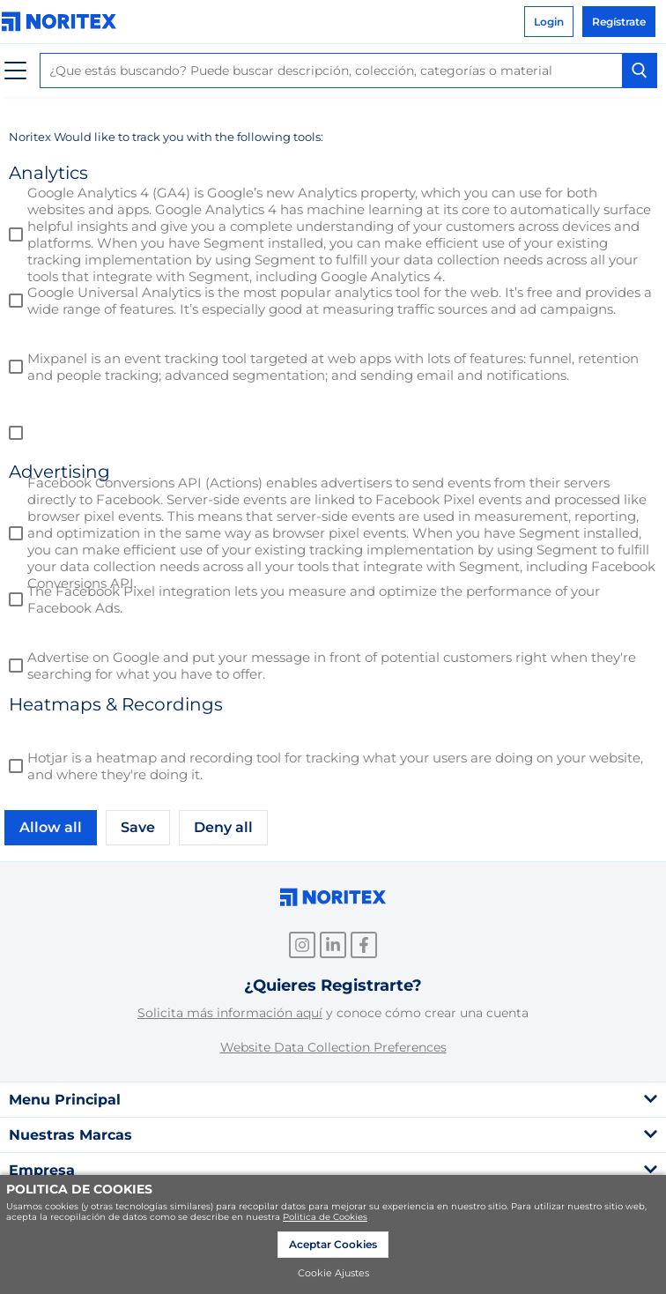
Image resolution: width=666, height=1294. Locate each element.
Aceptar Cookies (333, 1244)
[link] (63, 21)
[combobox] (348, 70)
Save (138, 827)
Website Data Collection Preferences (333, 1047)
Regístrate (619, 21)
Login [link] (549, 21)
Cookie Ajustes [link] (333, 1273)
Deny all (223, 827)
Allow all (50, 827)
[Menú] (15, 71)
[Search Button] (639, 70)
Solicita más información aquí (229, 1013)
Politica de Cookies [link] (325, 1217)
